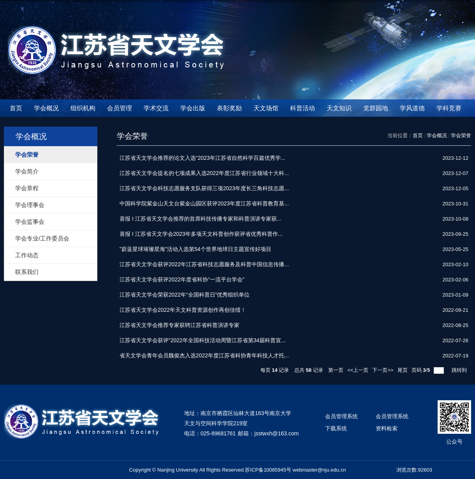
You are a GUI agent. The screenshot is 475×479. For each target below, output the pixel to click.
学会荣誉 (461, 135)
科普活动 (302, 108)
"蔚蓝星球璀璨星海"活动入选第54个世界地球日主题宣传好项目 (195, 249)
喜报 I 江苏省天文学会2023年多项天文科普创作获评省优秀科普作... (201, 234)
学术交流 (156, 108)
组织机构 (82, 108)
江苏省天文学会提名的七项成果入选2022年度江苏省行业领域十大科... (204, 173)
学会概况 (46, 108)
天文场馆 (265, 108)
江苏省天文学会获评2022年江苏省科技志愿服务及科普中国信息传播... (204, 264)
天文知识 (339, 108)
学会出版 (192, 108)
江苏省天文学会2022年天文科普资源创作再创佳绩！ (183, 310)
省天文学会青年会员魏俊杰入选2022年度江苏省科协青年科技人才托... (204, 355)
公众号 (454, 441)
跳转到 (460, 370)
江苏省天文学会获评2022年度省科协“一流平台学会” (182, 279)
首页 (16, 108)
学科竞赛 (448, 108)
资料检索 (387, 428)
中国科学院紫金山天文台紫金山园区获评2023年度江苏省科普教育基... (204, 203)
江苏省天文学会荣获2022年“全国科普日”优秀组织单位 (185, 295)
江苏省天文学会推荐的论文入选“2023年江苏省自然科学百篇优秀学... (202, 158)
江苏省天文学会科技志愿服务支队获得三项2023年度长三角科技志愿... (204, 188)
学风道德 (412, 108)
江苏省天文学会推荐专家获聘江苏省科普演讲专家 (179, 325)
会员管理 (119, 108)
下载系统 (336, 428)
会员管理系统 (341, 416)
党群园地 (375, 108)
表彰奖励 (229, 108)
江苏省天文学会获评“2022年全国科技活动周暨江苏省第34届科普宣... (203, 340)
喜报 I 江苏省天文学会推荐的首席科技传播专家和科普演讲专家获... (200, 219)
